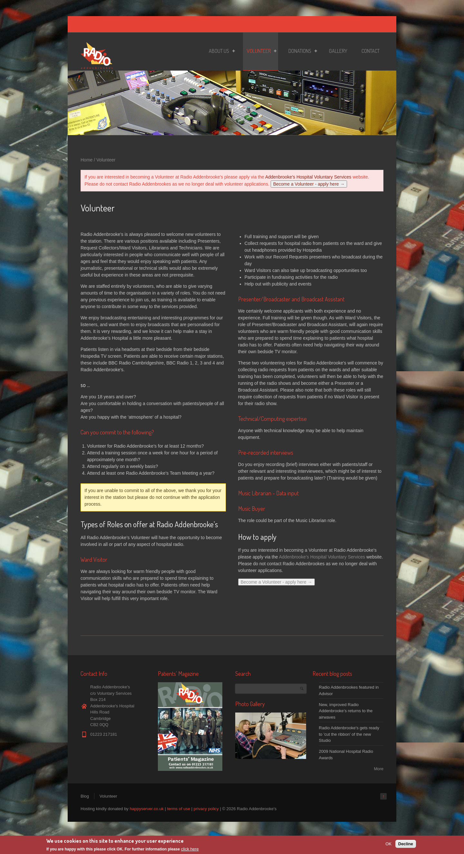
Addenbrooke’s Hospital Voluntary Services (308, 177)
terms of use (178, 808)
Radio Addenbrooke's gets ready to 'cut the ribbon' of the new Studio (349, 734)
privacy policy (206, 808)
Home (86, 159)
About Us (220, 52)
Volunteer (259, 52)
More (378, 768)
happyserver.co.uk (147, 808)
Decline (405, 843)
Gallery (338, 51)
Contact (371, 51)
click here (190, 849)
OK (388, 843)
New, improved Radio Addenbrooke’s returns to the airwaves (346, 711)
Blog (85, 796)
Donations (301, 52)
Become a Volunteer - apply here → (309, 184)
